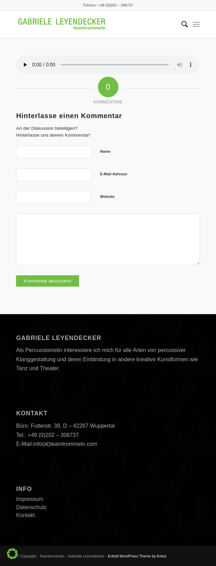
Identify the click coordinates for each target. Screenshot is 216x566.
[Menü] (196, 24)
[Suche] (181, 24)
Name (105, 151)
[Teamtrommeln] (89, 24)
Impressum (29, 499)
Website (107, 196)
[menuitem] (181, 24)
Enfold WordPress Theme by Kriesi (137, 556)
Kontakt (25, 515)
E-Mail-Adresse (113, 174)
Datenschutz (31, 507)
